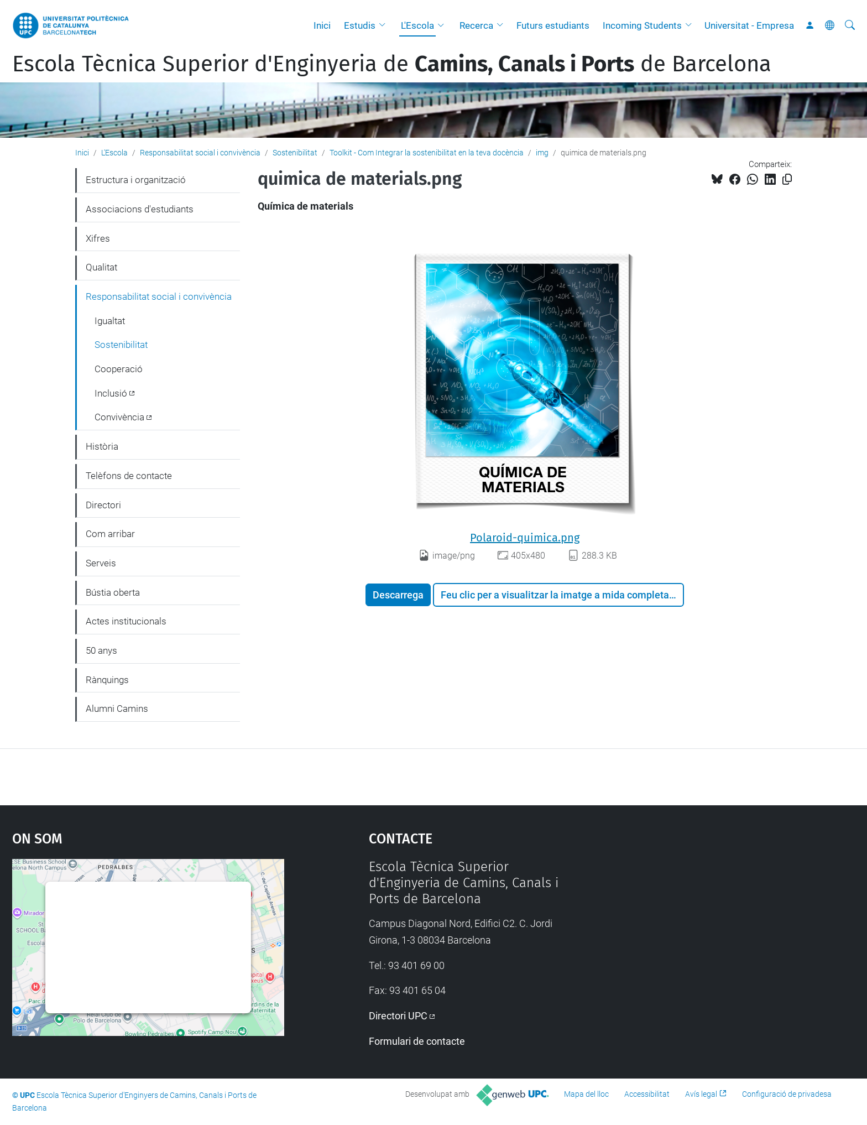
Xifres (98, 238)
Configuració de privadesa (787, 1094)
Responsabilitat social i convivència (200, 152)
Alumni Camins (117, 708)
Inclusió (111, 393)
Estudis (359, 25)
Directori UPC (398, 1016)
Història (102, 446)
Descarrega (398, 595)
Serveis (101, 563)
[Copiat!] (787, 179)
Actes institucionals (126, 621)
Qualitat (101, 267)
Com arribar (110, 533)
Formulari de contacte (417, 1041)
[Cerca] (850, 25)
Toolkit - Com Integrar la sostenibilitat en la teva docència (427, 152)
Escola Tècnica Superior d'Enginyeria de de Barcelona (391, 64)
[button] (385, 25)
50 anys (101, 650)
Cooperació (119, 368)
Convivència (119, 417)
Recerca (476, 25)
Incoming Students (642, 25)
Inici (322, 25)
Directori (103, 505)
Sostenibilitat (295, 152)
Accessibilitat (647, 1094)
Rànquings (107, 679)
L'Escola (417, 25)
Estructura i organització (136, 179)
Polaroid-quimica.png (524, 537)
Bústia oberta (113, 592)
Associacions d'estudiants (140, 209)
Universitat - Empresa (749, 25)
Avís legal (701, 1094)
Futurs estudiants (552, 25)
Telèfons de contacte (129, 475)
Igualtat (110, 320)
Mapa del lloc (586, 1094)
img (542, 152)
